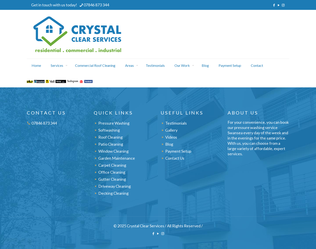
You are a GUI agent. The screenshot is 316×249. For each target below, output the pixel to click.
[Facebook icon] (274, 5)
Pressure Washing (113, 123)
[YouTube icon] (278, 5)
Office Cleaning (111, 172)
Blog (169, 144)
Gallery (171, 130)
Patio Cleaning (110, 144)
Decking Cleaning (113, 193)
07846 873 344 (44, 123)
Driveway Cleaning (114, 186)
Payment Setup (178, 151)
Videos (171, 137)
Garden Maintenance (116, 158)
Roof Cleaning (110, 137)
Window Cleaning (113, 151)
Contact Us (174, 158)
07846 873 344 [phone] (96, 4)
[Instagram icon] (283, 5)
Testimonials (176, 123)
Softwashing (109, 130)
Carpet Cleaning (112, 165)
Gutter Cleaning (112, 179)
